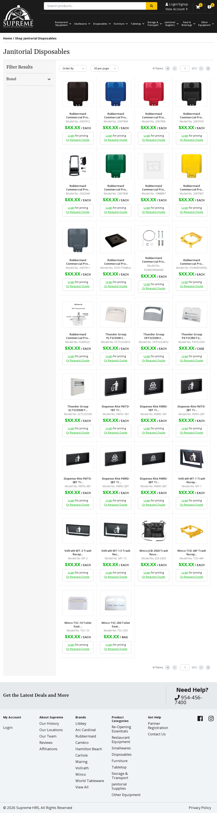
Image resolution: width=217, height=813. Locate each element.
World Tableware (89, 780)
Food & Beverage (187, 24)
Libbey (80, 723)
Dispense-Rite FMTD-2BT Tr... (192, 408)
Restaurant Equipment (61, 24)
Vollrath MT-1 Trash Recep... (191, 480)
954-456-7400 (188, 700)
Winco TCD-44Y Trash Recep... (191, 552)
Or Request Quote (77, 140)
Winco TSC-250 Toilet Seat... (116, 624)
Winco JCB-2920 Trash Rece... (153, 552)
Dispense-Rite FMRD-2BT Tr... (116, 480)
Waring (81, 761)
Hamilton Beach (88, 748)
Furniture (119, 23)
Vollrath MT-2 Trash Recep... (77, 552)
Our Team (47, 736)
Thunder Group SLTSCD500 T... (77, 408)
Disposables (100, 23)
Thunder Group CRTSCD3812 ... (153, 336)
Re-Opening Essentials (121, 728)
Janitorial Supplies (170, 24)
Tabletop (136, 23)
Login (71, 135)
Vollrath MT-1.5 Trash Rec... (115, 552)
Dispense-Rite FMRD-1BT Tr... (154, 408)
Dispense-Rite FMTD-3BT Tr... (78, 480)
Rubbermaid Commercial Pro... (78, 115)
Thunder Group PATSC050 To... (191, 336)
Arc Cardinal (85, 729)
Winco (80, 774)
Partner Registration (158, 725)
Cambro (82, 742)
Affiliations (48, 748)
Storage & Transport (153, 24)
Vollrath (82, 767)
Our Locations (51, 729)
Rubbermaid (85, 736)
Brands (80, 717)
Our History (49, 723)
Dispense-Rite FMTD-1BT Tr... (116, 408)
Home (7, 38)
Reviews (46, 742)
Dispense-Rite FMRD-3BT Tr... (154, 480)
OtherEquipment (204, 24)
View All (82, 787)
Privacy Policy (200, 807)
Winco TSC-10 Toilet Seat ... (77, 624)
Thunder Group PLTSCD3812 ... (115, 336)
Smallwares (80, 23)
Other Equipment (126, 794)
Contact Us (157, 734)
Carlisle (81, 755)
